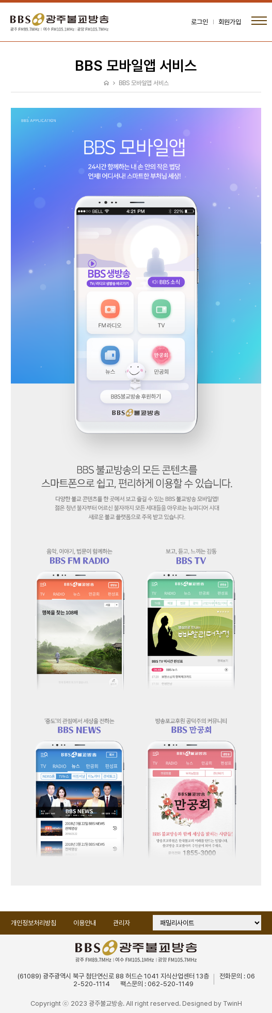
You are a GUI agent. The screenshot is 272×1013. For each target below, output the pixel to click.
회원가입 (229, 22)
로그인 (199, 22)
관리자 (121, 923)
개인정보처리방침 (33, 923)
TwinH (232, 1003)
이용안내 (84, 923)
